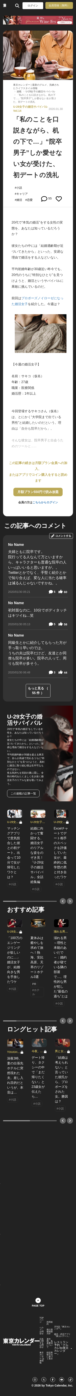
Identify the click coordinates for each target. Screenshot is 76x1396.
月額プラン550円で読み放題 (38, 492)
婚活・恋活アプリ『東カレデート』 (62, 1335)
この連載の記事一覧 (23, 793)
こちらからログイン (45, 502)
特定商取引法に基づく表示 (50, 1356)
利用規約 (50, 1323)
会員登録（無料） (59, 5)
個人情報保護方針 (50, 1332)
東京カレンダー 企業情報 (42, 1358)
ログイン (33, 5)
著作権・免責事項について (50, 1343)
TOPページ (42, 1320)
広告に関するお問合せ (42, 1343)
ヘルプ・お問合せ (42, 1331)
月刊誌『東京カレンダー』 (62, 1328)
